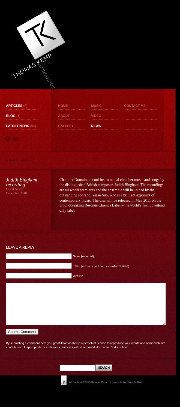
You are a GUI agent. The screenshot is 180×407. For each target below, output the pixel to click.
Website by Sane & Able (127, 390)
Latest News (17, 126)
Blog (11, 116)
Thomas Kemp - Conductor (38, 49)
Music (96, 106)
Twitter (8, 139)
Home (63, 106)
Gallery (66, 126)
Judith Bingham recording (21, 182)
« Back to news (17, 160)
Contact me (135, 106)
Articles (14, 106)
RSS (15, 139)
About (64, 116)
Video (96, 116)
